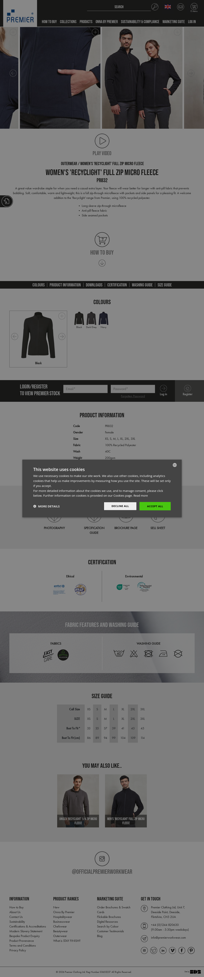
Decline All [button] (119, 506)
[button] (46, 506)
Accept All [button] (154, 506)
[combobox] (175, 465)
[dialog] (102, 488)
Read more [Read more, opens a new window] (141, 495)
